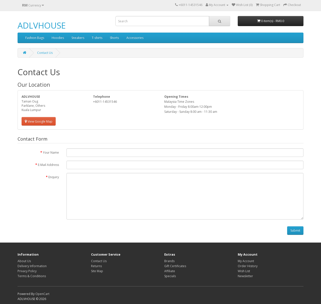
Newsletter (245, 276)
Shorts (114, 38)
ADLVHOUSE (42, 25)
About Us (24, 261)
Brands (169, 261)
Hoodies (58, 38)
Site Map (97, 271)
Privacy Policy (27, 271)
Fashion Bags (34, 38)
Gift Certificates (175, 266)
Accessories (134, 38)
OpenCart (42, 294)
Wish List (244, 271)
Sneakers (77, 38)
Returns (96, 266)
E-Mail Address (48, 165)
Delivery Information (32, 266)
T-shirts (97, 38)
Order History (248, 266)
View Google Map (38, 121)
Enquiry (53, 177)
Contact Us (45, 53)
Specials (170, 276)
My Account (246, 261)
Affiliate (169, 271)
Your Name (51, 152)
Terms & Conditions (32, 276)
